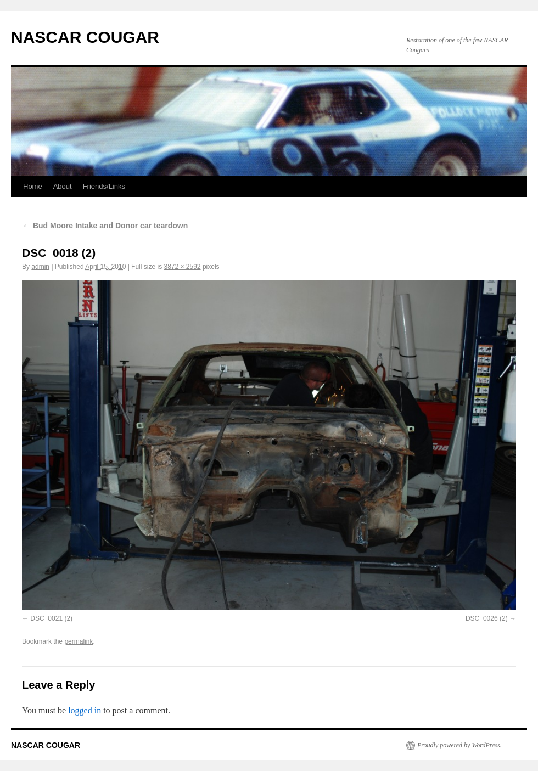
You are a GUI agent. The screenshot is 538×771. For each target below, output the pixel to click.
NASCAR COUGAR (85, 37)
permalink (78, 641)
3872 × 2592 (182, 267)
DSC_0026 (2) (487, 618)
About (62, 186)
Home (32, 186)
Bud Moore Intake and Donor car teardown (105, 225)
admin (40, 267)
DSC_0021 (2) (51, 618)
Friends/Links (104, 186)
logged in (84, 710)
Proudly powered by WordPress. (459, 745)
